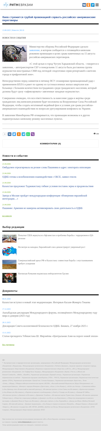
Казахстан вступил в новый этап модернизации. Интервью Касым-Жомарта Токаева (46, 302)
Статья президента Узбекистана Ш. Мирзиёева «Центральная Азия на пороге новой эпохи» (50, 336)
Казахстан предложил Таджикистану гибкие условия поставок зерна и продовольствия (47, 186)
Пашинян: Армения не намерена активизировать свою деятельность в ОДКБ (42, 208)
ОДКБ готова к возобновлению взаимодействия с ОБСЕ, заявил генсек (39, 176)
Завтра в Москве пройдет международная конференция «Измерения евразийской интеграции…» (44, 197)
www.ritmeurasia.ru (24, 422)
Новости (15, 30)
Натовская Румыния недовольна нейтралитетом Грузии (43, 273)
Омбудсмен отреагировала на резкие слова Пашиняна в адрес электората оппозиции (46, 167)
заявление (34, 50)
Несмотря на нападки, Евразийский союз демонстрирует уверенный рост (51, 247)
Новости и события (14, 38)
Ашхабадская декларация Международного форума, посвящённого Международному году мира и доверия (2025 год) (49, 314)
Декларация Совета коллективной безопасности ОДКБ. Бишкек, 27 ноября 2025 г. (45, 326)
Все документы (8, 345)
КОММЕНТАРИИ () (50, 143)
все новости (7, 216)
